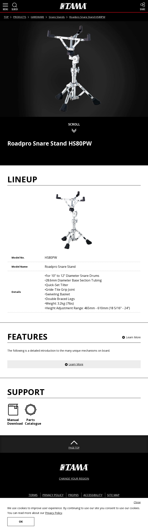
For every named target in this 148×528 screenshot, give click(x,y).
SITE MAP (113, 495)
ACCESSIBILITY (92, 495)
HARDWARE (37, 17)
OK (21, 521)
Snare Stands (57, 17)
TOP (6, 17)
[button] (5, 6)
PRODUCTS (19, 17)
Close (137, 502)
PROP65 (73, 495)
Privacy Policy (53, 513)
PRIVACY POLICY (52, 495)
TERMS (33, 495)
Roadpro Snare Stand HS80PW (87, 17)
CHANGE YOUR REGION (74, 478)
